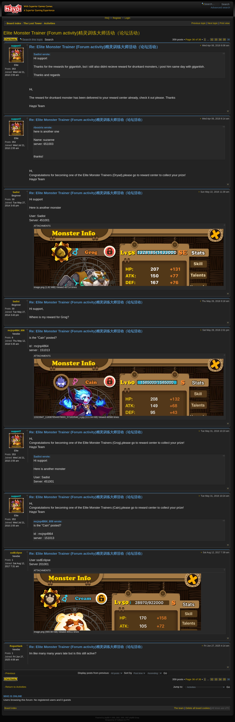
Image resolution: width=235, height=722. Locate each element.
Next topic (213, 23)
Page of (193, 39)
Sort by (135, 673)
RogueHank (16, 646)
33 (216, 39)
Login (127, 18)
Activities (49, 23)
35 (224, 39)
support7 (16, 45)
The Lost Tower (33, 23)
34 (220, 39)
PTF (127, 720)
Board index (14, 23)
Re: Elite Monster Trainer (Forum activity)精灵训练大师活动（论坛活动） (94, 47)
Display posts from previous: (100, 673)
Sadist (16, 192)
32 (212, 39)
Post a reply (10, 39)
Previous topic (198, 23)
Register (117, 18)
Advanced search (220, 7)
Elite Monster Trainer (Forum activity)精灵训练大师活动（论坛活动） (72, 32)
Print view (225, 23)
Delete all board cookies (198, 708)
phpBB (106, 718)
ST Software (119, 720)
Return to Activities (15, 686)
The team (179, 708)
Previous (10, 673)
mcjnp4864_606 (16, 330)
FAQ (107, 18)
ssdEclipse (16, 552)
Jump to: (178, 686)
